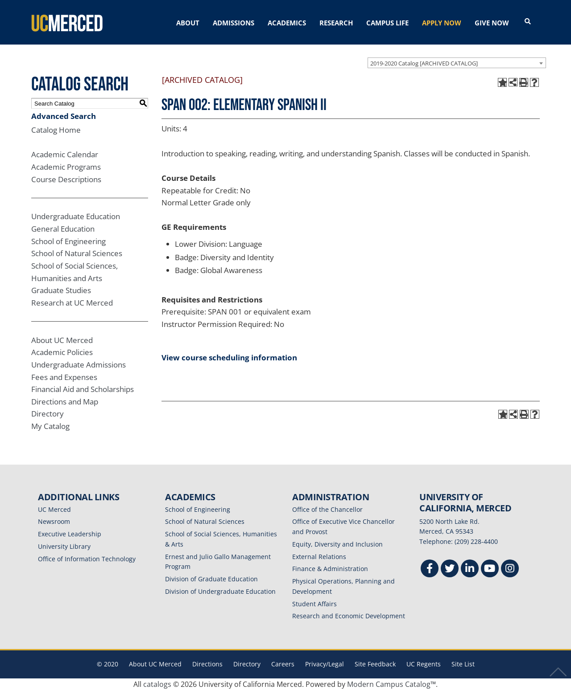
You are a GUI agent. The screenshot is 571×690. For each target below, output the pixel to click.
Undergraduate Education (75, 216)
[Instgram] (510, 569)
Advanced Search (63, 116)
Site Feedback (375, 664)
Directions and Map (64, 401)
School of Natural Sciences (76, 253)
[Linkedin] (469, 569)
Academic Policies (62, 352)
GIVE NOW (492, 22)
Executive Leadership (69, 534)
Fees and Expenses (64, 377)
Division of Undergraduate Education (220, 591)
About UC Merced (62, 340)
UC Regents (423, 664)
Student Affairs (314, 604)
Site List (463, 664)
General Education (63, 229)
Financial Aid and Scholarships (82, 389)
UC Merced (54, 509)
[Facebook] (429, 569)
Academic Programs (66, 167)
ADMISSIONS (233, 22)
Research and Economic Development (348, 616)
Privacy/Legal (324, 664)
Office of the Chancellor (327, 509)
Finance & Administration (330, 568)
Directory (47, 413)
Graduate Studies (61, 290)
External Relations (319, 556)
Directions (207, 664)
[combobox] (457, 62)
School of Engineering (68, 241)
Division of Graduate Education (211, 579)
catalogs (157, 684)
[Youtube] (490, 569)
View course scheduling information (229, 357)
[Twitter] (449, 569)
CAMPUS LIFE (387, 22)
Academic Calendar (64, 154)
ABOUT (187, 22)
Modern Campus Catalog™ (391, 684)
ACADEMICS (287, 22)
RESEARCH (336, 22)
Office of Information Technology (87, 559)
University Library (64, 546)
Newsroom (54, 521)
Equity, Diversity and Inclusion (337, 544)
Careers (282, 664)
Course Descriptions (66, 179)
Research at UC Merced (72, 303)
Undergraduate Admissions (78, 364)
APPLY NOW (441, 22)
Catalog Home (56, 130)
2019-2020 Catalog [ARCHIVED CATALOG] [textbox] (424, 63)
